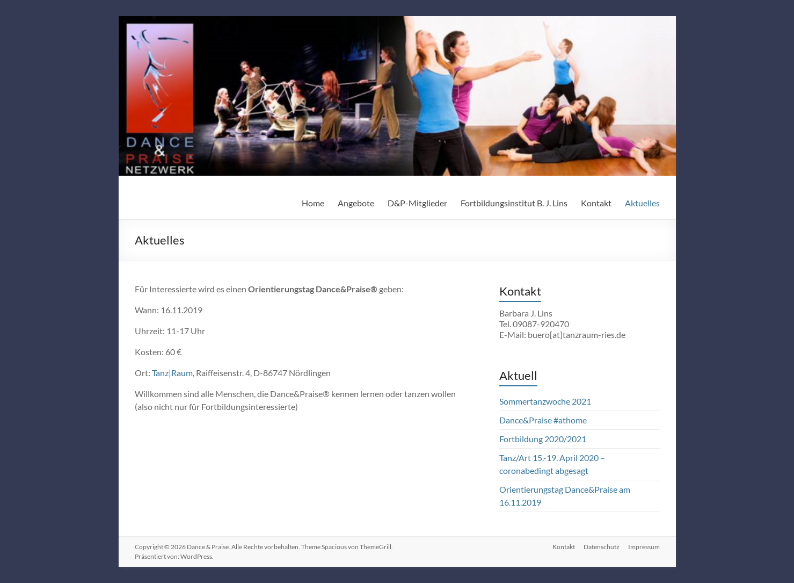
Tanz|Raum (172, 373)
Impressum (644, 547)
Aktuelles (642, 203)
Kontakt (596, 203)
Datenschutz (602, 547)
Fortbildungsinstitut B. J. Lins (514, 203)
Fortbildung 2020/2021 (542, 439)
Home (313, 203)
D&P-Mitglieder (417, 203)
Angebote (356, 203)
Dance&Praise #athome (543, 420)
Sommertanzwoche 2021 (545, 401)
